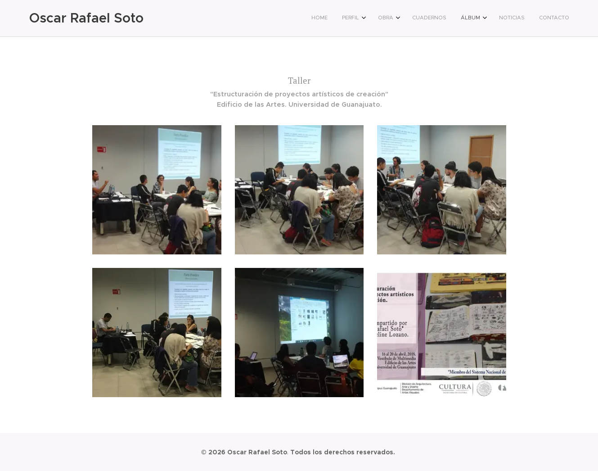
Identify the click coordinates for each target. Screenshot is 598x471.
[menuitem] (472, 18)
